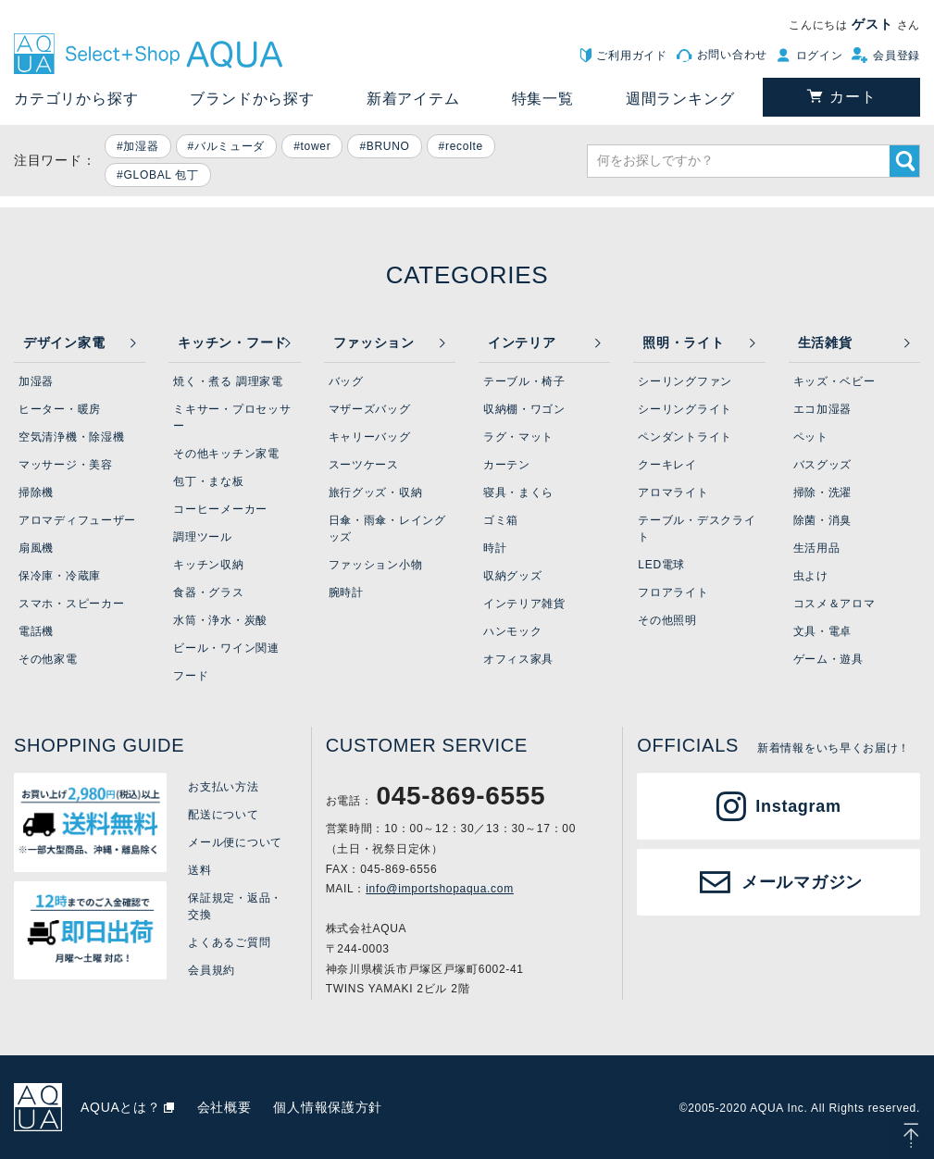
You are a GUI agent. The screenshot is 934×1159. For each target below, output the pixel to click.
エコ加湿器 (823, 409)
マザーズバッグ (370, 409)
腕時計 (346, 592)
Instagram (798, 806)
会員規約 (211, 970)
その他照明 (667, 620)
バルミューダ (229, 146)
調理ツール (202, 536)
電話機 (36, 631)
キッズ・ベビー (834, 381)
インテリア (522, 342)
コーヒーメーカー (220, 509)
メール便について (235, 842)
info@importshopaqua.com (440, 888)
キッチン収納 (208, 564)
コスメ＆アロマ (834, 603)
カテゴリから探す (76, 98)
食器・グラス (208, 592)
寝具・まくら (518, 492)
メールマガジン (802, 882)
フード (190, 675)
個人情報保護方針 (327, 1107)
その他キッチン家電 (226, 453)
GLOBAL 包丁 (160, 174)
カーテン (506, 464)
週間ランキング (680, 98)
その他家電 (48, 659)
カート (852, 97)
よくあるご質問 (229, 942)
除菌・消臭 (823, 520)
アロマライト (673, 492)
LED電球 (661, 564)
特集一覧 (543, 98)
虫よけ (810, 575)
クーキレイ (667, 464)
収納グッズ (512, 575)
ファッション (374, 342)
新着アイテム (413, 98)
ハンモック (512, 631)
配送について (223, 814)
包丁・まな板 (208, 481)
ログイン (819, 55)
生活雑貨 (825, 342)
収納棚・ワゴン (524, 409)
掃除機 (36, 492)
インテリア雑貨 (524, 603)
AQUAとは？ (121, 1107)
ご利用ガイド (631, 55)
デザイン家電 (64, 342)
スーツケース (364, 464)
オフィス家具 (518, 659)
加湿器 (140, 146)
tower (316, 146)
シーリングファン (685, 381)
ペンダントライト (685, 436)
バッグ (346, 381)
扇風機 (36, 548)
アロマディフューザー (77, 520)
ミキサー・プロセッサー (232, 417)
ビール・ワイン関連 (226, 648)
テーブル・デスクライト (696, 528)
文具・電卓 (823, 631)
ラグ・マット (518, 436)
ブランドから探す (252, 98)
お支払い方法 (223, 786)
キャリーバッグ (370, 436)
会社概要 (224, 1107)
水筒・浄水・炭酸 (220, 620)
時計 (494, 548)
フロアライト (673, 592)
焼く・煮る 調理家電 (227, 381)
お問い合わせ (732, 54)
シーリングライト (685, 409)
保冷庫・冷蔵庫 (60, 575)
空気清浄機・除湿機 (71, 436)
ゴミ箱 (500, 520)
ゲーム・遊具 (828, 659)
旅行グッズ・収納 (376, 492)
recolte (464, 146)
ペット (810, 436)
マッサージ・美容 (66, 464)
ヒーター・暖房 (60, 409)
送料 (199, 870)
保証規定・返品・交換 (235, 906)
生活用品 (817, 548)
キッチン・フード (232, 342)
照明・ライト (683, 342)
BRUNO (388, 146)
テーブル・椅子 (524, 381)
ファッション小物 (376, 564)
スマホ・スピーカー (71, 603)
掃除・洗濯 (823, 492)
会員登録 (896, 55)
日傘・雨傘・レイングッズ (387, 528)
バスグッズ (823, 464)
